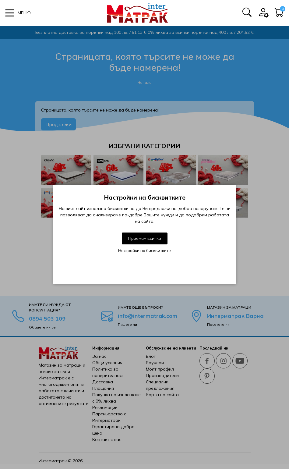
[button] (18, 13)
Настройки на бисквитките (144, 250)
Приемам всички (144, 238)
